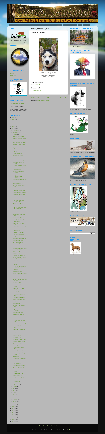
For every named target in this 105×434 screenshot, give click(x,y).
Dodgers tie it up (17, 337)
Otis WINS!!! (16, 356)
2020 (13, 404)
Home (12, 25)
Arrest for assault (17, 333)
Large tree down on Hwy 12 (19, 323)
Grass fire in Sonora (18, 155)
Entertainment (57, 25)
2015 (13, 414)
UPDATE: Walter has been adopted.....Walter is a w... (20, 139)
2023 (13, 124)
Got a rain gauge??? (18, 183)
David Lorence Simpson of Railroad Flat (19, 229)
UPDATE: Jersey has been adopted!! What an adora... (19, 208)
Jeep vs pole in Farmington (19, 142)
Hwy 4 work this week (18, 148)
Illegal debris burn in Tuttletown (18, 309)
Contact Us (42, 425)
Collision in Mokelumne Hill (19, 227)
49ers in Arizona (17, 335)
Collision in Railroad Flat (19, 297)
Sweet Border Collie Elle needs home (19, 220)
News (18, 25)
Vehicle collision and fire (19, 318)
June (14, 390)
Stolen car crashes (17, 153)
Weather (86, 25)
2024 (13, 122)
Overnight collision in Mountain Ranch (18, 243)
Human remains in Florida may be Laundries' (19, 258)
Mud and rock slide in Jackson (18, 204)
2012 (13, 421)
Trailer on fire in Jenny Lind (19, 160)
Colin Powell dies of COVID (19, 277)
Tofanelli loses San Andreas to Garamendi (19, 362)
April (14, 394)
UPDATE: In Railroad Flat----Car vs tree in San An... (20, 254)
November (15, 132)
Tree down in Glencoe (18, 217)
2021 (13, 128)
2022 (13, 126)
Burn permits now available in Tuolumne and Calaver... (19, 176)
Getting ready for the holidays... (18, 263)
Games (12, 73)
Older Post (62, 97)
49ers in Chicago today (18, 136)
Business (38, 25)
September (16, 384)
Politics (24, 25)
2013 (13, 419)
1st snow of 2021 (17, 282)
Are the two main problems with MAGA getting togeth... (19, 268)
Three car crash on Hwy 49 (19, 341)
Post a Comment (37, 90)
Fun (80, 25)
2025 (13, 119)
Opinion (31, 25)
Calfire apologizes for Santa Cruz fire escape (19, 249)
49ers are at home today (19, 367)
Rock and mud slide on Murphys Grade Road (19, 189)
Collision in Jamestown (18, 261)
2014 (13, 417)
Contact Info (13, 75)
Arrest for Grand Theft (18, 377)
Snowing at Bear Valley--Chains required (19, 201)
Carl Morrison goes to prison (20, 339)
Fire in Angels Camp (18, 375)
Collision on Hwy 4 (17, 198)
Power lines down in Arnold (19, 192)
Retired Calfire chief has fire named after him (20, 274)
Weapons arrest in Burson (19, 165)
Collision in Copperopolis (19, 365)
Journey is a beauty (17, 271)
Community (47, 25)
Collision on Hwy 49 (18, 240)
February (15, 399)
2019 (13, 406)
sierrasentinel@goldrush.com (54, 425)
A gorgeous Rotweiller (18, 232)
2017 (13, 410)
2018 (13, 408)
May (14, 392)
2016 (13, 412)
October (15, 134)
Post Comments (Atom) (43, 100)
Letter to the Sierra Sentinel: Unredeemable (20, 168)
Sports (66, 25)
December (15, 130)
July (14, 388)
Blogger (71, 429)
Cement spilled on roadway (19, 291)
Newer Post (35, 97)
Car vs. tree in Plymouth (19, 212)
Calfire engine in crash (18, 373)
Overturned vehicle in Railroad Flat (18, 380)
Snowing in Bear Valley (18, 350)
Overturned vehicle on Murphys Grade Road (19, 344)
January (15, 401)
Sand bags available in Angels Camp (18, 235)
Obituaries (73, 25)
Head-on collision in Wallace (20, 246)
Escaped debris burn (18, 157)
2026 (13, 117)
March (14, 397)
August (15, 386)
